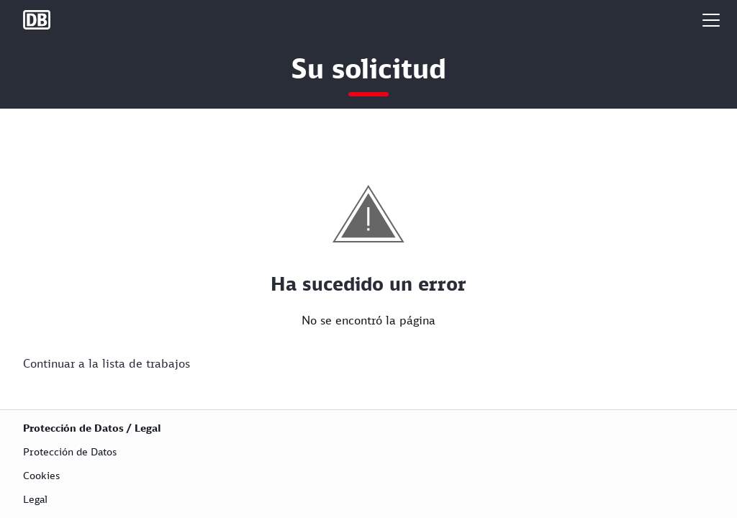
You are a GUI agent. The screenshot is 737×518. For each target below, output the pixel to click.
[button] (711, 20)
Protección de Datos (70, 451)
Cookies (41, 475)
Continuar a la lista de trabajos (106, 363)
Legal (35, 499)
